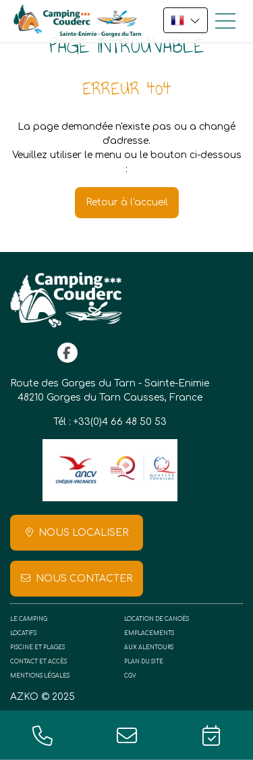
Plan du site (143, 662)
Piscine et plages (37, 647)
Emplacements (149, 633)
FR (185, 20)
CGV (130, 676)
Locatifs (23, 633)
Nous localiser (83, 533)
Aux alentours (148, 647)
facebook (67, 353)
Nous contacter (84, 579)
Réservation (211, 735)
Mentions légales (39, 676)
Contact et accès (38, 662)
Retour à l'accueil (127, 202)
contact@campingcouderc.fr (126, 735)
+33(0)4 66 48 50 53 (120, 422)
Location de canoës (156, 619)
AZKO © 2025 (42, 697)
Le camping (28, 619)
